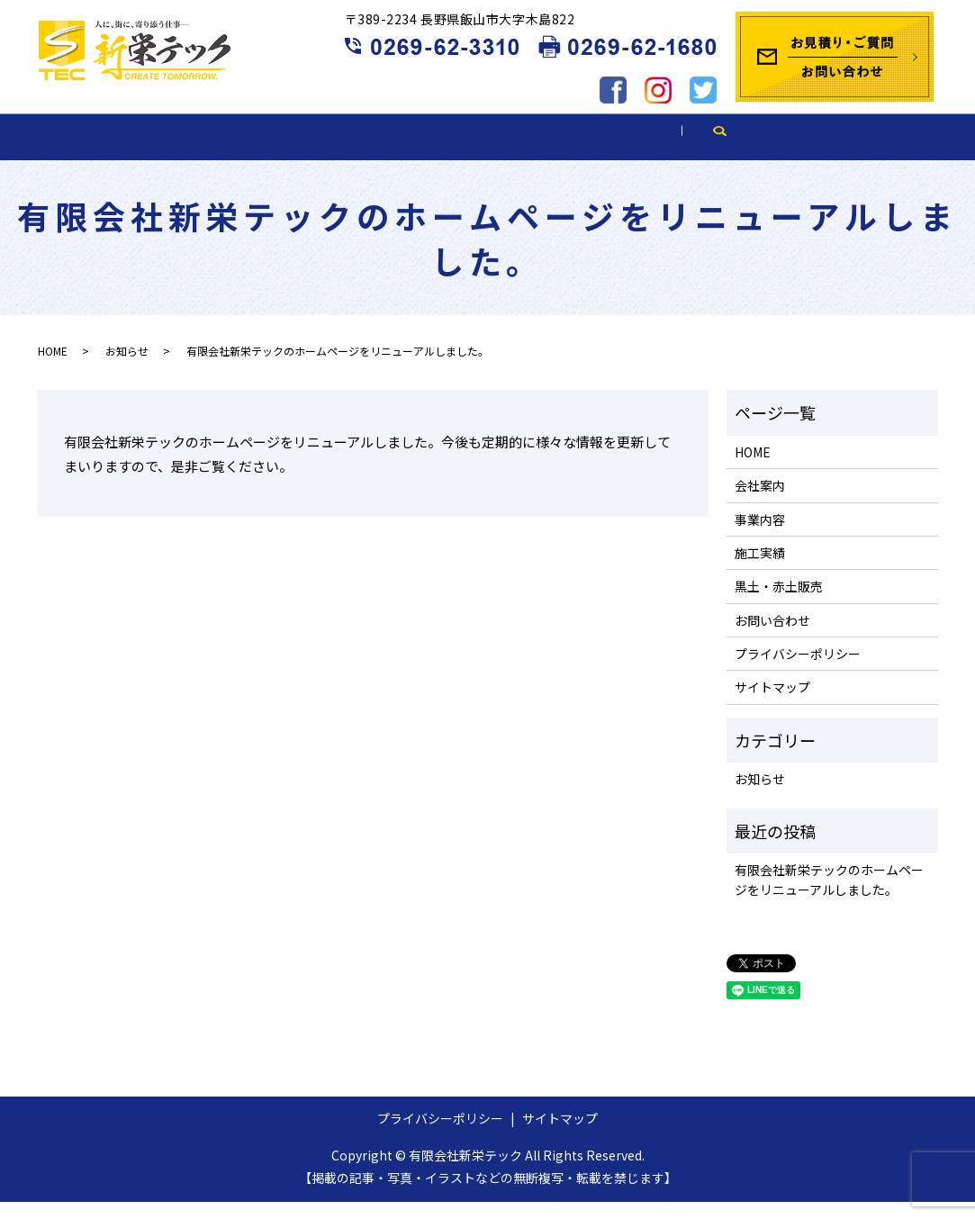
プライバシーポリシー (798, 670)
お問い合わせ (772, 637)
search (898, 152)
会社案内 (225, 151)
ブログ (799, 151)
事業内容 (360, 151)
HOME (98, 151)
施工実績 (494, 151)
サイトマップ (772, 704)
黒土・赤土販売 (650, 151)
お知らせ (127, 367)
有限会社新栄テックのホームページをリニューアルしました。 (829, 896)
